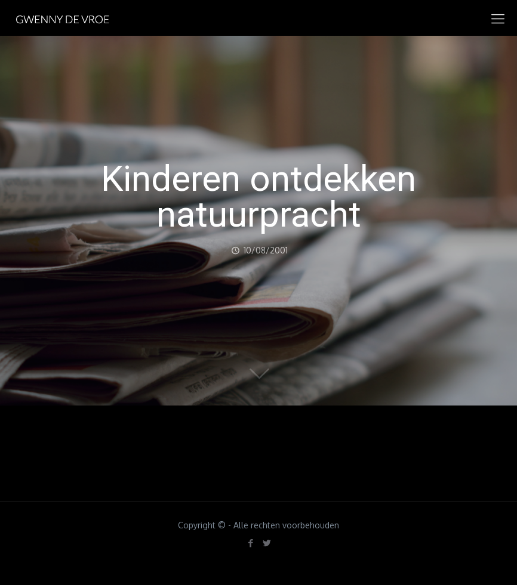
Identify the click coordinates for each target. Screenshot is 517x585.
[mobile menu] (498, 18)
